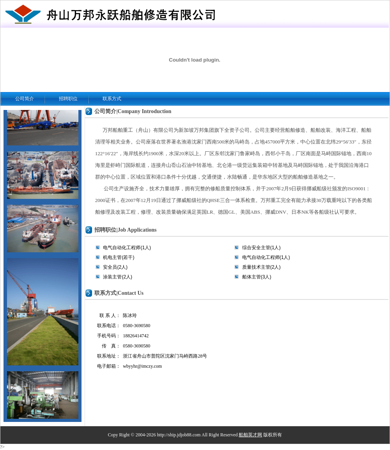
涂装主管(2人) (117, 277)
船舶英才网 (250, 435)
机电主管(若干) (118, 257)
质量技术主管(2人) (261, 267)
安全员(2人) (115, 267)
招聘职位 (68, 98)
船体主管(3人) (256, 277)
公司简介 (24, 98)
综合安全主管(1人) (261, 247)
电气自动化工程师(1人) (127, 247)
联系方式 (112, 98)
